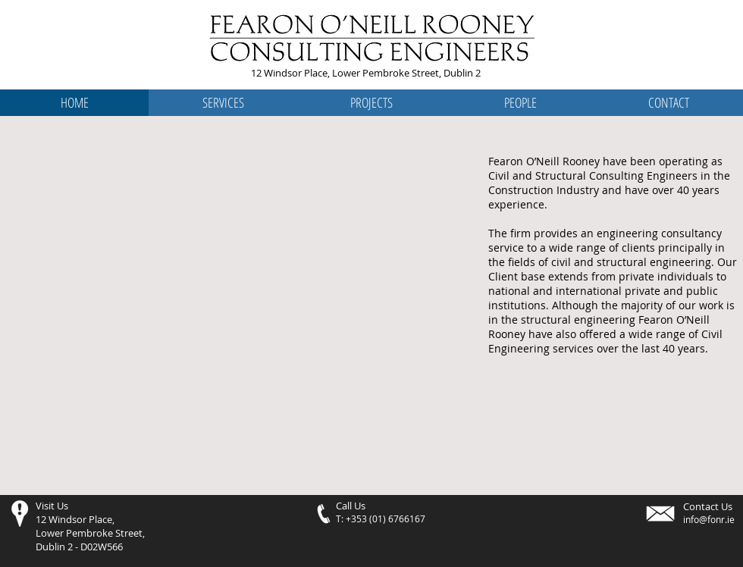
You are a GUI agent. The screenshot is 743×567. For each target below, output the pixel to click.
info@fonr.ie (709, 519)
